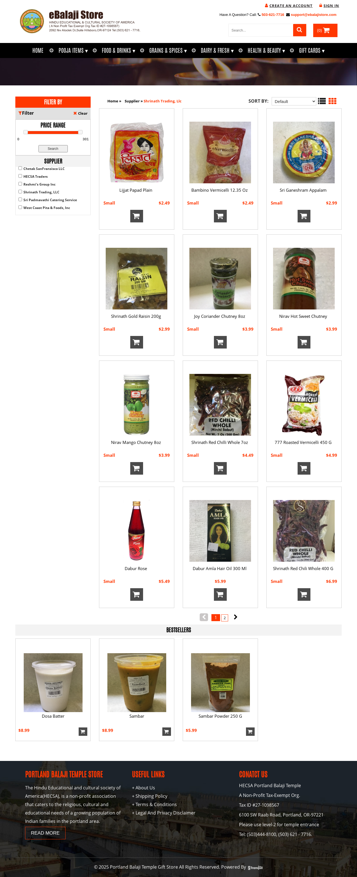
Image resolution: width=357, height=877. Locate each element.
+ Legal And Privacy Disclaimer (164, 813)
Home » (114, 101)
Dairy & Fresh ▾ (217, 50)
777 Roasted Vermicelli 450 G (303, 442)
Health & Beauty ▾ (266, 50)
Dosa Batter (53, 716)
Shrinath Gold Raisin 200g (136, 316)
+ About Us (143, 788)
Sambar (136, 716)
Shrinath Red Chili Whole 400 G (303, 568)
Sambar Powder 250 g (220, 716)
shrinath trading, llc (163, 101)
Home (38, 50)
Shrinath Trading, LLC (41, 192)
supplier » (134, 101)
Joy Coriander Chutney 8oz (219, 316)
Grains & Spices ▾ (168, 50)
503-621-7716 (273, 15)
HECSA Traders (35, 176)
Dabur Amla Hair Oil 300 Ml (220, 568)
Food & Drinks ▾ (118, 50)
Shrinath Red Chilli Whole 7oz (219, 442)
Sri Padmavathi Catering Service (50, 200)
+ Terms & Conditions (154, 804)
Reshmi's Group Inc (39, 184)
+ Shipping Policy (149, 796)
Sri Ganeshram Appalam (303, 190)
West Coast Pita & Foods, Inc (46, 207)
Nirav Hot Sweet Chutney (303, 316)
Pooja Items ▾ (73, 50)
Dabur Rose (136, 568)
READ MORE (45, 833)
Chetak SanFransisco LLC (44, 168)
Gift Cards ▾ (312, 50)
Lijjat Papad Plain (135, 190)
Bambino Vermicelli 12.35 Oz (219, 190)
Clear (83, 113)
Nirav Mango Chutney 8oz (136, 442)
